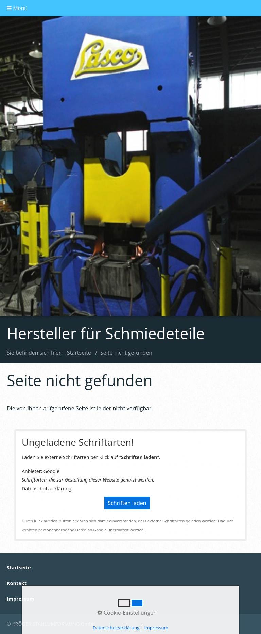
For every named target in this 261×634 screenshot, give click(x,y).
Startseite (79, 352)
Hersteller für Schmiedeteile (106, 333)
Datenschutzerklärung (46, 488)
